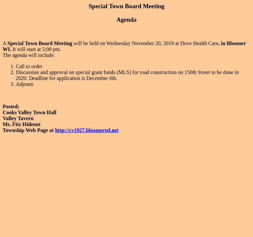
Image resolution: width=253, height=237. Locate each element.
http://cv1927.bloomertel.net (87, 130)
